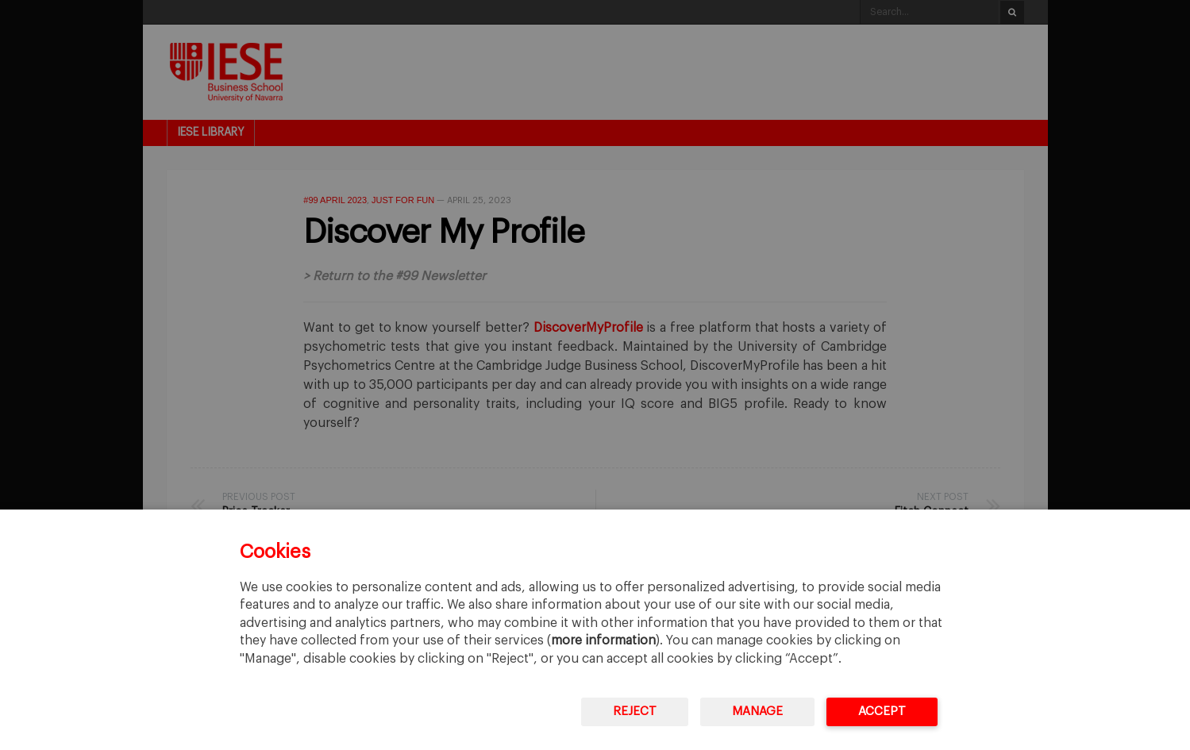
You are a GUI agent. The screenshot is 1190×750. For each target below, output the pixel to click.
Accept (882, 711)
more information (603, 640)
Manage (757, 711)
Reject (635, 711)
